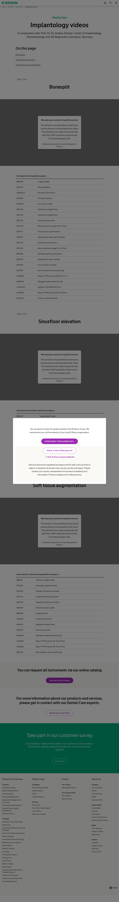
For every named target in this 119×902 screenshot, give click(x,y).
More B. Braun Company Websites (59, 457)
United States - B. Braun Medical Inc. (59, 441)
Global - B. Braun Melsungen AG (59, 451)
